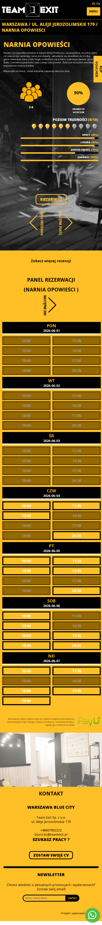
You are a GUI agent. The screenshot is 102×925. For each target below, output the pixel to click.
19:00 (26, 370)
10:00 (26, 340)
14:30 (76, 350)
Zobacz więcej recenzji (51, 260)
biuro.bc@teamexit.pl (51, 834)
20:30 (76, 370)
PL (94, 4)
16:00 (26, 360)
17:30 (76, 360)
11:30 (76, 340)
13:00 (26, 350)
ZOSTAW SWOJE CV (51, 855)
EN (98, 4)
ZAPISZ (72, 898)
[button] (93, 11)
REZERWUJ (51, 199)
